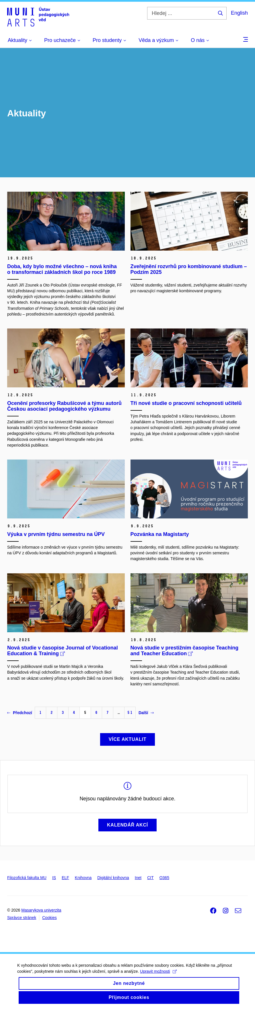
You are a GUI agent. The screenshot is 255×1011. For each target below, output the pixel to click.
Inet (138, 877)
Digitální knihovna (113, 877)
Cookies (49, 917)
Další (146, 712)
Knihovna (83, 877)
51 (130, 712)
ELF (65, 877)
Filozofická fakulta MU (26, 877)
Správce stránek (21, 917)
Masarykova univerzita (41, 910)
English (239, 13)
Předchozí (19, 712)
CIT (150, 877)
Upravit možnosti (158, 975)
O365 (164, 877)
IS (54, 877)
